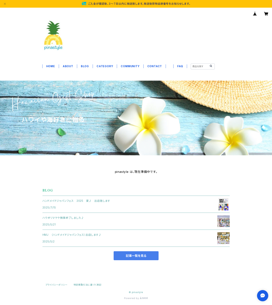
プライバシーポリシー (56, 284)
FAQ (180, 66)
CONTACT (154, 66)
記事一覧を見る (136, 256)
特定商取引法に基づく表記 (88, 284)
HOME (50, 66)
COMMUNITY (130, 66)
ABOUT (68, 66)
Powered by (136, 298)
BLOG (85, 66)
